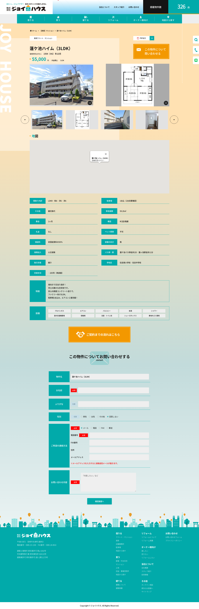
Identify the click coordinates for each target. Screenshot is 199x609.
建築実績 (119, 588)
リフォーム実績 (147, 540)
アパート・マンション (124, 537)
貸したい (145, 551)
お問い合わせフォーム (173, 537)
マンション (120, 564)
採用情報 (145, 574)
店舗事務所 (120, 544)
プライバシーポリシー (173, 540)
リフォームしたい (148, 557)
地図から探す (121, 550)
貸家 (117, 540)
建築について (121, 584)
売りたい (145, 554)
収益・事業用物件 (122, 571)
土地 (117, 568)
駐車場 (118, 547)
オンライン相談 (147, 585)
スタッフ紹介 (146, 571)
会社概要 (145, 568)
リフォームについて (149, 537)
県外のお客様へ (147, 588)
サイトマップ (146, 591)
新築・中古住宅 (121, 561)
